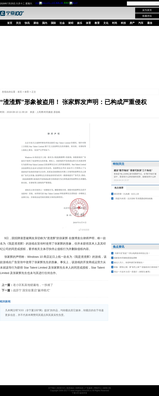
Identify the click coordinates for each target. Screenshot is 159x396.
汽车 (140, 23)
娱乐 (79, 23)
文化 (105, 23)
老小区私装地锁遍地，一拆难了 (33, 285)
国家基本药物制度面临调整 (125, 258)
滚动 (35, 23)
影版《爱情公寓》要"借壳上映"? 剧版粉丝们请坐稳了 (136, 267)
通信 (149, 23)
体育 (88, 23)
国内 (44, 23)
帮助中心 (98, 388)
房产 (132, 23)
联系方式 (61, 388)
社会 (62, 23)
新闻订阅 (107, 388)
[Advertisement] (30, 57)
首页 (9, 23)
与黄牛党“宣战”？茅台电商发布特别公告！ (132, 253)
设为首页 (147, 10)
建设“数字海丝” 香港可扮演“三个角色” (133, 170)
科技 (123, 23)
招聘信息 (79, 388)
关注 (18, 23)
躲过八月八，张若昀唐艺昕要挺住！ (129, 262)
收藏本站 (147, 15)
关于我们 (52, 388)
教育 (97, 23)
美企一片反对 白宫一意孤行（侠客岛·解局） (132, 272)
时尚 (114, 23)
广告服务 (89, 388)
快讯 (27, 23)
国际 (53, 23)
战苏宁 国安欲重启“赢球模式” (31, 290)
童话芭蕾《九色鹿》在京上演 (126, 194)
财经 (70, 23)
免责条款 (70, 388)
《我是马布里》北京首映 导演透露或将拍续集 (133, 198)
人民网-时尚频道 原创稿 (48, 112)
